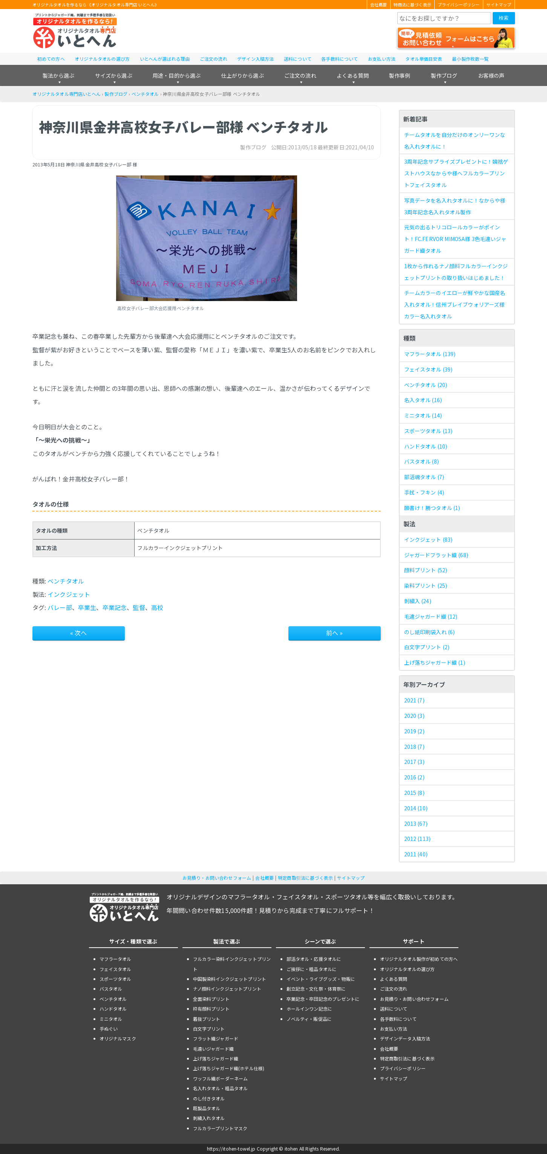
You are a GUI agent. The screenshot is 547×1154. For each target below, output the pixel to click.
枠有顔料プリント (211, 1008)
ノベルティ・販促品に (309, 1019)
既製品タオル (207, 1108)
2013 (415, 823)
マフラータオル (430, 354)
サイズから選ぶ (113, 75)
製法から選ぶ (59, 75)
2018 (414, 746)
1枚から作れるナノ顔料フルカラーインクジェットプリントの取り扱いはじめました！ (456, 271)
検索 (504, 18)
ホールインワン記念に (309, 1008)
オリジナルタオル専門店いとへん (66, 94)
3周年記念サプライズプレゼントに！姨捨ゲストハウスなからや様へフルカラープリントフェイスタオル (456, 173)
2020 (414, 715)
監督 (139, 607)
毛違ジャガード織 (431, 616)
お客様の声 (491, 75)
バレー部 (59, 607)
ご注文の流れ (213, 58)
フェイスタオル (428, 369)
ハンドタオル (425, 446)
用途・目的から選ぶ (177, 75)
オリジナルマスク (118, 1038)
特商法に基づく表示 (412, 5)
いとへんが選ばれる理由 (165, 58)
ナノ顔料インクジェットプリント (227, 988)
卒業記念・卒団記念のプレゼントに (323, 999)
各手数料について (339, 58)
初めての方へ (51, 58)
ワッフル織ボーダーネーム (220, 1078)
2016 (414, 777)
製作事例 (400, 75)
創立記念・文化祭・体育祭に (316, 988)
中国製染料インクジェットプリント (230, 979)
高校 (157, 607)
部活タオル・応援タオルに (314, 959)
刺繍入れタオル (209, 1118)
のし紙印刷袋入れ (429, 632)
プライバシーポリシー (459, 5)
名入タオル (423, 400)
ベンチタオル (145, 94)
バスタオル (421, 461)
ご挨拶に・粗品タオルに (312, 969)
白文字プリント (427, 647)
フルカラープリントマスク (220, 1128)
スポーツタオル (428, 431)
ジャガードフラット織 (436, 555)
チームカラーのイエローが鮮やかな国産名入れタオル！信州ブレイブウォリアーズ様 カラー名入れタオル (455, 304)
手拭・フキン (424, 492)
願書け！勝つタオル (432, 508)
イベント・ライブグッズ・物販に (321, 979)
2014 (415, 808)
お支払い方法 (381, 58)
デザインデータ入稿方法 (405, 1038)
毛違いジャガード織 (213, 1048)
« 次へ (78, 632)
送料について (297, 58)
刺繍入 (417, 601)
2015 (414, 792)
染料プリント (425, 585)
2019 (414, 731)
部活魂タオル (424, 477)
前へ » (334, 632)
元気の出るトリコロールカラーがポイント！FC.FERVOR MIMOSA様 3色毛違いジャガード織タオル (455, 238)
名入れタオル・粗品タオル (220, 1088)
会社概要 (378, 5)
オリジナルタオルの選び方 (102, 58)
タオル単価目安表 (423, 58)
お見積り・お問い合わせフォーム (216, 877)
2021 (414, 700)
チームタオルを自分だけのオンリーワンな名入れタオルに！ (455, 140)
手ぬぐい (109, 1028)
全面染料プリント (211, 999)
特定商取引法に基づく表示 (305, 877)
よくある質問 (353, 75)
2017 (414, 761)
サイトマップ (499, 5)
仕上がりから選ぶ (242, 75)
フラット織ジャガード (216, 1038)
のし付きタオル (209, 1098)
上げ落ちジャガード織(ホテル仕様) (229, 1068)
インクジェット (68, 594)
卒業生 (87, 607)
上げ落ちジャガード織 (434, 662)
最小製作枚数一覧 (470, 58)
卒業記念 (115, 607)
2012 (417, 838)
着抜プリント (207, 1019)
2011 (415, 854)
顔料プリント (425, 570)
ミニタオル (423, 415)
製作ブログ (444, 75)
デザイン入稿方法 (255, 58)
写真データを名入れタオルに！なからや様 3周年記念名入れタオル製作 (455, 206)
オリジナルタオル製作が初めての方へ (419, 959)
